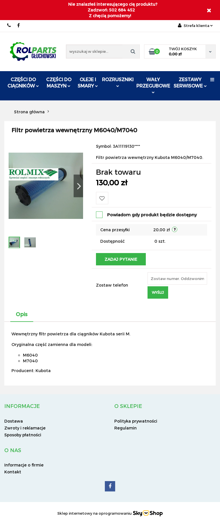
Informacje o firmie (24, 464)
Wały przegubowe (153, 85)
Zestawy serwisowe (190, 82)
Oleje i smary (88, 82)
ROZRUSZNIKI (117, 82)
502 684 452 (9, 25)
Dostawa (13, 421)
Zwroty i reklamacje (25, 427)
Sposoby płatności (22, 434)
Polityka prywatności (135, 421)
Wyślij (158, 292)
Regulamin (125, 427)
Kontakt (12, 471)
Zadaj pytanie (121, 259)
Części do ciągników (23, 82)
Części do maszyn (58, 82)
